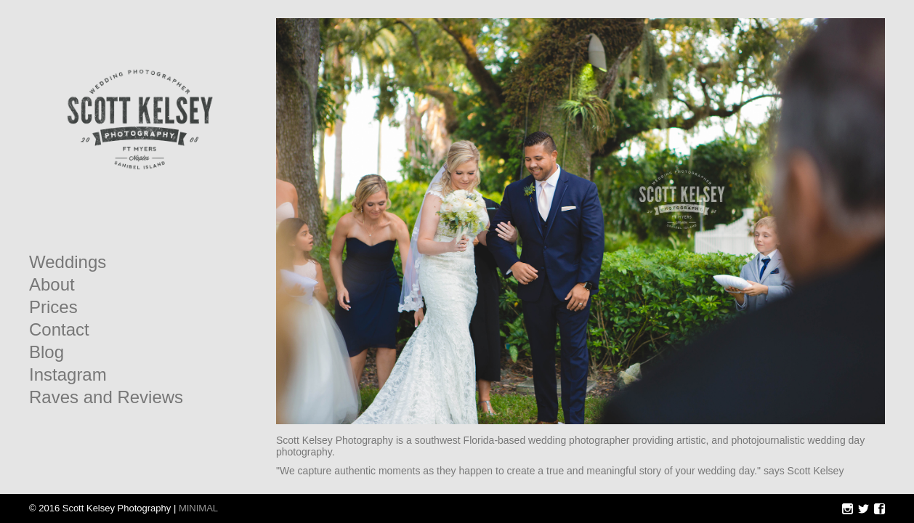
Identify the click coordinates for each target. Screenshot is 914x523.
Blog (46, 352)
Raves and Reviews (106, 397)
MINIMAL (198, 508)
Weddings (67, 262)
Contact (59, 329)
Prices (53, 307)
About (52, 284)
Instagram (68, 375)
